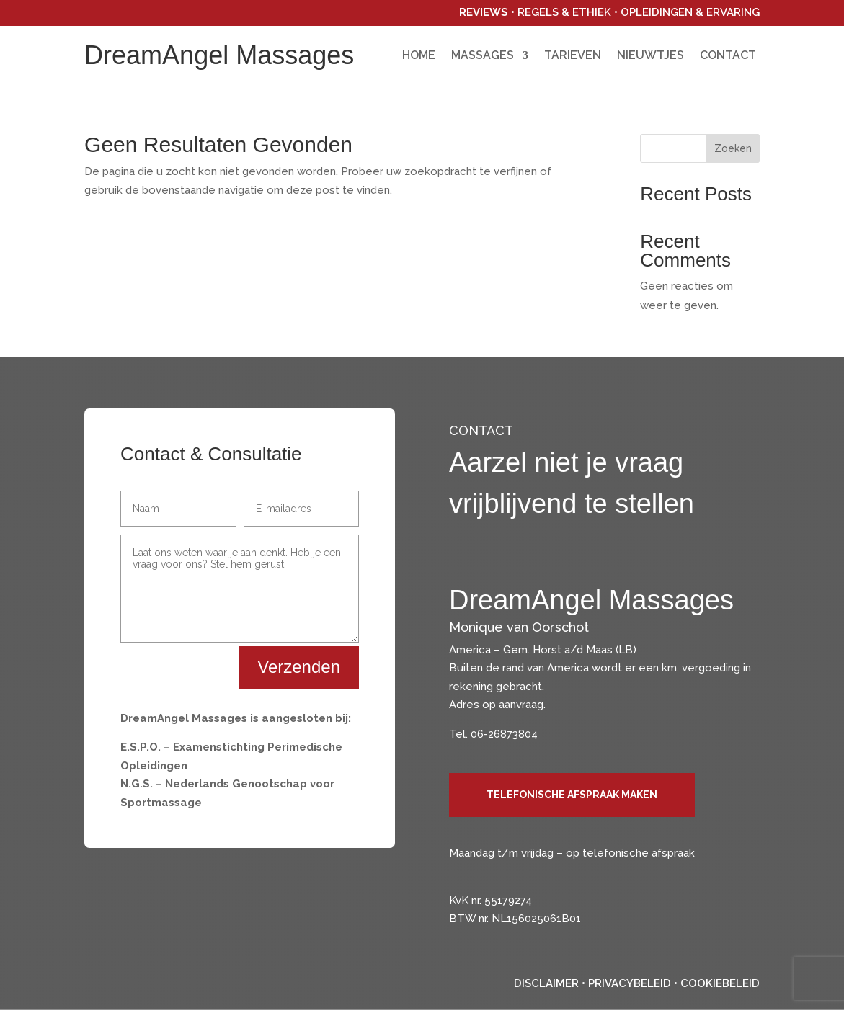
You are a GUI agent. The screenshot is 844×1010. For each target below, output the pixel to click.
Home (418, 56)
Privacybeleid (629, 983)
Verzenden (298, 666)
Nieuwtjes (650, 56)
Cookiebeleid (720, 983)
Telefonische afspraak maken (572, 794)
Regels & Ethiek (564, 12)
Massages (482, 56)
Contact (728, 56)
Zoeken (733, 148)
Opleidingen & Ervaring (690, 12)
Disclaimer (546, 983)
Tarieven (572, 56)
